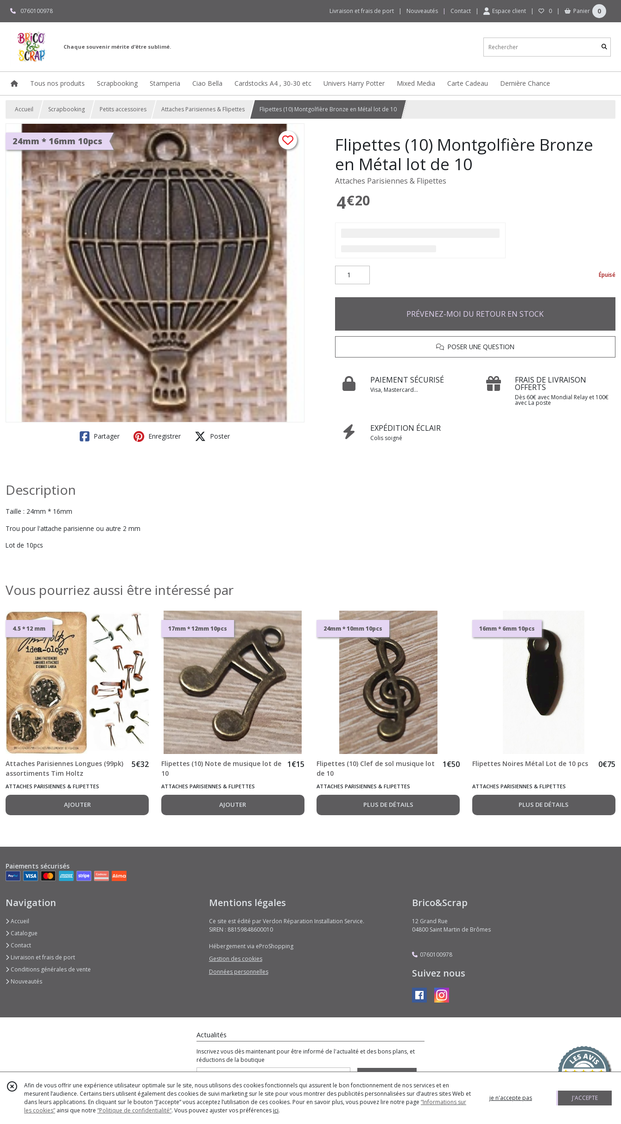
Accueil (24, 109)
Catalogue (22, 933)
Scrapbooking (66, 109)
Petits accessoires (123, 109)
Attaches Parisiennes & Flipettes (203, 109)
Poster (212, 436)
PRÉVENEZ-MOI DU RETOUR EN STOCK (475, 314)
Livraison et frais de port (40, 957)
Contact (460, 11)
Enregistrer (157, 436)
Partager (100, 436)
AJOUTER (77, 804)
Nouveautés (24, 981)
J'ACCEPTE (585, 1098)
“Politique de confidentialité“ (134, 1110)
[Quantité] (352, 275)
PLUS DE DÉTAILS (388, 804)
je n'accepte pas (510, 1098)
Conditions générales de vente (48, 969)
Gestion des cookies (235, 959)
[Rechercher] (604, 47)
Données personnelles (238, 972)
